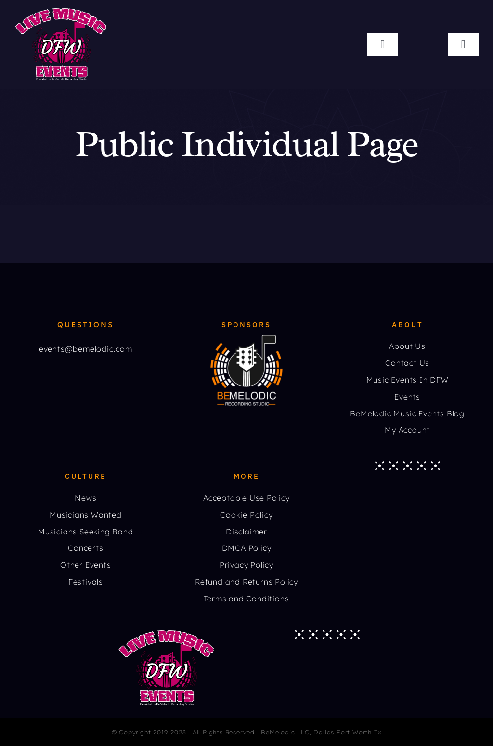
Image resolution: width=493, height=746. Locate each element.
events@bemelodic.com (85, 349)
